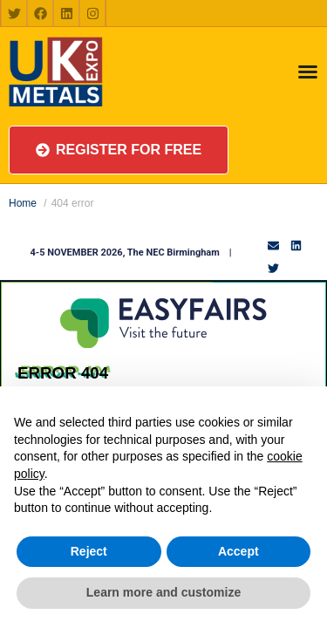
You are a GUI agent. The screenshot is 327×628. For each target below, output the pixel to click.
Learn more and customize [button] (163, 592)
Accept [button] (238, 551)
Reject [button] (89, 551)
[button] (118, 150)
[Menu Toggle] (307, 71)
